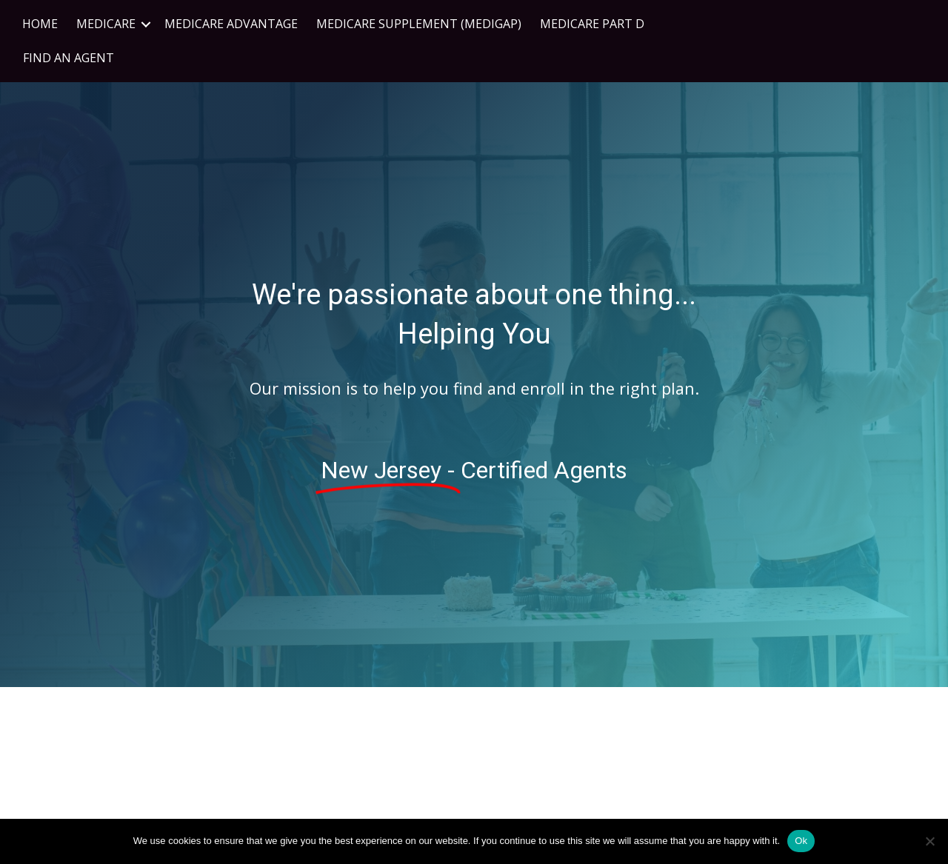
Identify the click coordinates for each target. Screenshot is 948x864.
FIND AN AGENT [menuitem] (68, 58)
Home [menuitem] (40, 24)
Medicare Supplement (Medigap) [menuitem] (418, 24)
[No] (929, 841)
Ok (801, 840)
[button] (146, 24)
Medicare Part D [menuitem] (592, 24)
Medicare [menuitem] (106, 24)
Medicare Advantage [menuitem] (231, 24)
